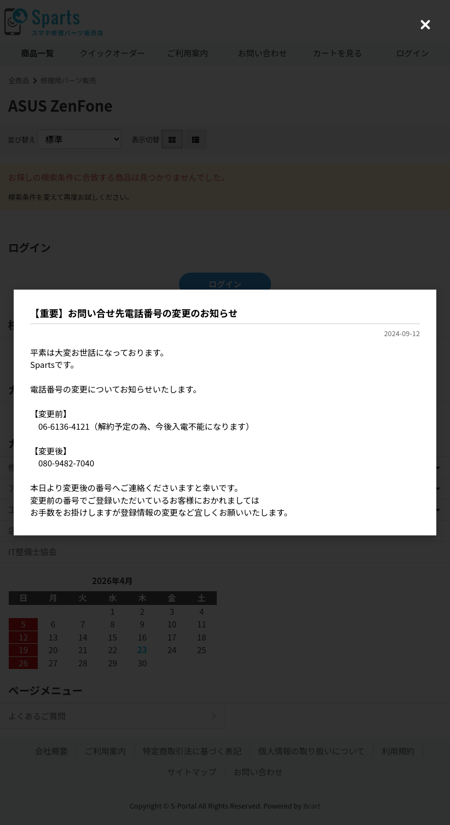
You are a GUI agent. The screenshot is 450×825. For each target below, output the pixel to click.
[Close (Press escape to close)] (425, 24)
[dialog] (225, 412)
